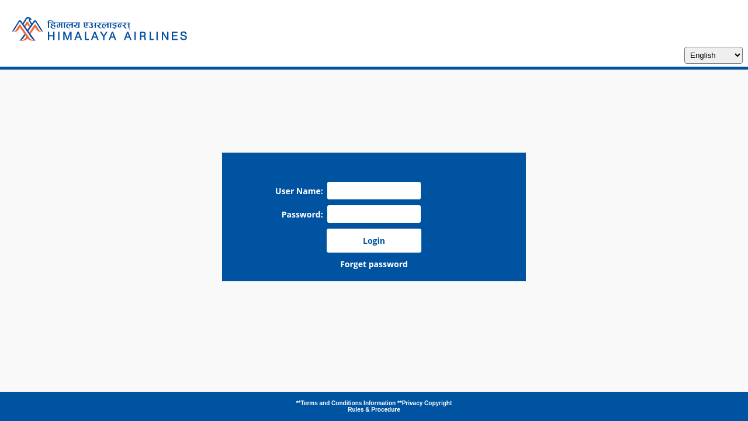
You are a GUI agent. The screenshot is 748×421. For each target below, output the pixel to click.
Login (374, 240)
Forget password (374, 264)
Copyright (438, 403)
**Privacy (410, 403)
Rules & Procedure (374, 409)
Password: (304, 214)
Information (380, 403)
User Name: (301, 190)
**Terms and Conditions (329, 403)
